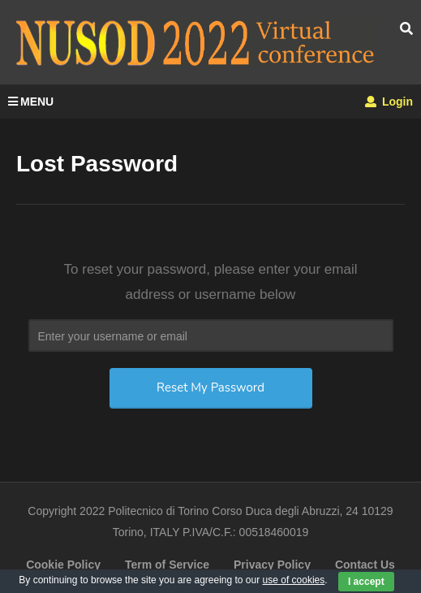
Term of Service (167, 564)
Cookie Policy (63, 564)
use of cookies (294, 580)
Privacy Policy (272, 564)
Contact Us (365, 564)
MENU (31, 101)
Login (389, 101)
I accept (366, 581)
